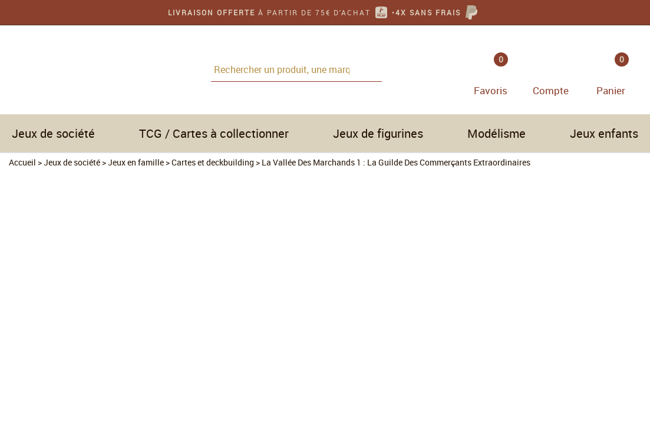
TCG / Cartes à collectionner (214, 133)
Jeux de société (53, 133)
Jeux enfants (604, 133)
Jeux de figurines (378, 133)
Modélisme (496, 133)
